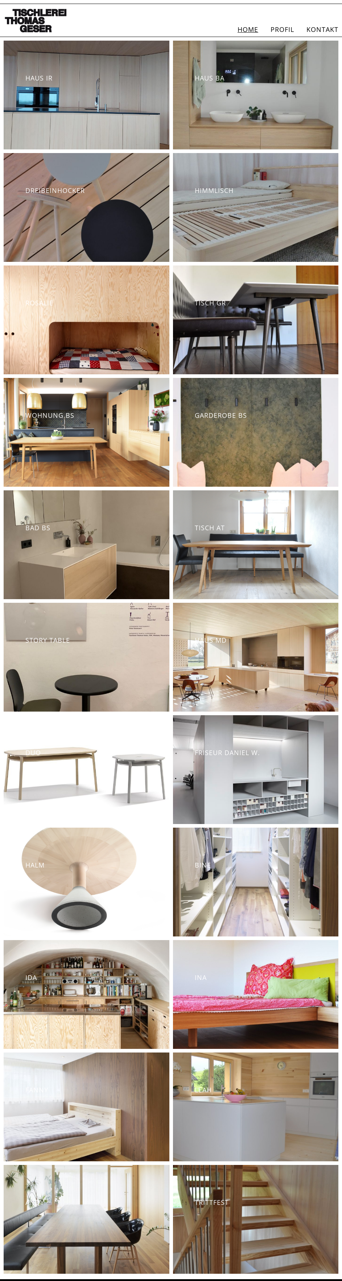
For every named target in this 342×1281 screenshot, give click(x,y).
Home (248, 29)
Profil (282, 29)
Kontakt (322, 29)
